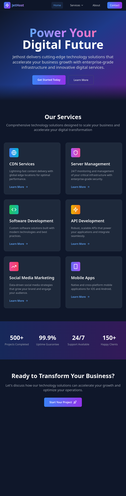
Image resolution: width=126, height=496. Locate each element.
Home (57, 5)
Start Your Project (62, 402)
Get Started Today (49, 80)
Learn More (81, 80)
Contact (114, 5)
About (96, 5)
